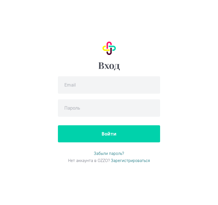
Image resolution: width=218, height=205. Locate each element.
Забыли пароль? (109, 153)
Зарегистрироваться (130, 160)
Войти (109, 134)
